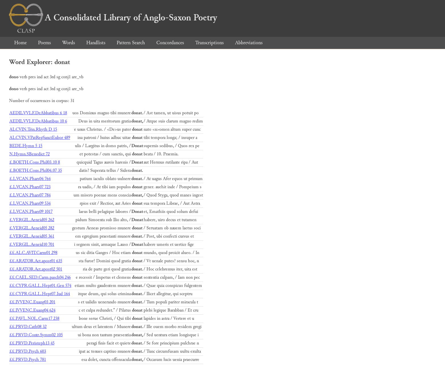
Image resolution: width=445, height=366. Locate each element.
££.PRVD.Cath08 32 (28, 326)
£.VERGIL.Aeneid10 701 (31, 244)
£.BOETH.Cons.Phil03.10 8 (34, 162)
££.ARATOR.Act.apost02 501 (35, 269)
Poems (44, 42)
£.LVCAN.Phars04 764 (30, 178)
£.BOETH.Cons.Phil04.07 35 (35, 170)
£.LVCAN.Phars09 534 (30, 203)
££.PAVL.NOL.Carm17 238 (34, 318)
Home (20, 42)
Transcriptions (209, 42)
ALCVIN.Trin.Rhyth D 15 (33, 129)
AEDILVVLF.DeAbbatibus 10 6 (38, 121)
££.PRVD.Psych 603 (27, 351)
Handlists (95, 42)
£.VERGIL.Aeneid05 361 (31, 236)
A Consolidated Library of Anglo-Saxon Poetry (113, 17)
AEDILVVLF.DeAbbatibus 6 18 (38, 113)
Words (68, 42)
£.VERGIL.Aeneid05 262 (31, 220)
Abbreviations (249, 42)
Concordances (170, 42)
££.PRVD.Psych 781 (27, 359)
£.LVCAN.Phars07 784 (30, 195)
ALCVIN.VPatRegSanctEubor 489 (39, 137)
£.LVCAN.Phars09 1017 (31, 211)
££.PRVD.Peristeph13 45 (31, 343)
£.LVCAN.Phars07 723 (30, 187)
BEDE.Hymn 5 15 (25, 146)
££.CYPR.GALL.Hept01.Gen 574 (40, 285)
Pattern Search (131, 42)
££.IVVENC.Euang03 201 (32, 302)
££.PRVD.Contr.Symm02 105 (36, 335)
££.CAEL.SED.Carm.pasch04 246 (40, 277)
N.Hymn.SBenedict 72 (29, 154)
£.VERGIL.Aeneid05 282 (31, 228)
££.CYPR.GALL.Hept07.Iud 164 (39, 294)
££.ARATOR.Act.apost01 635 (35, 261)
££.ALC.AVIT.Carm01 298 (33, 252)
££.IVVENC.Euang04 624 (32, 310)
